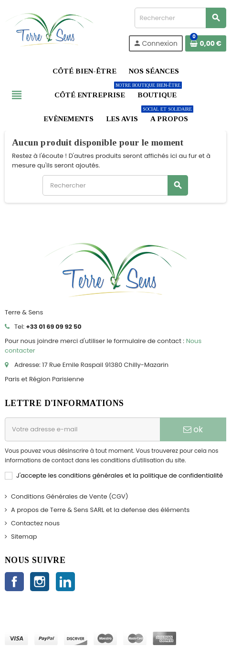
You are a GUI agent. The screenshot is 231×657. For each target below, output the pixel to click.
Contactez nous (35, 523)
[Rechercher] (180, 18)
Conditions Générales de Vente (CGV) (69, 496)
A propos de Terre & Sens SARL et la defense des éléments (100, 509)
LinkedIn (65, 581)
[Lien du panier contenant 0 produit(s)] (205, 43)
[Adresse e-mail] (82, 429)
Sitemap (24, 536)
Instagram (39, 581)
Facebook (14, 581)
